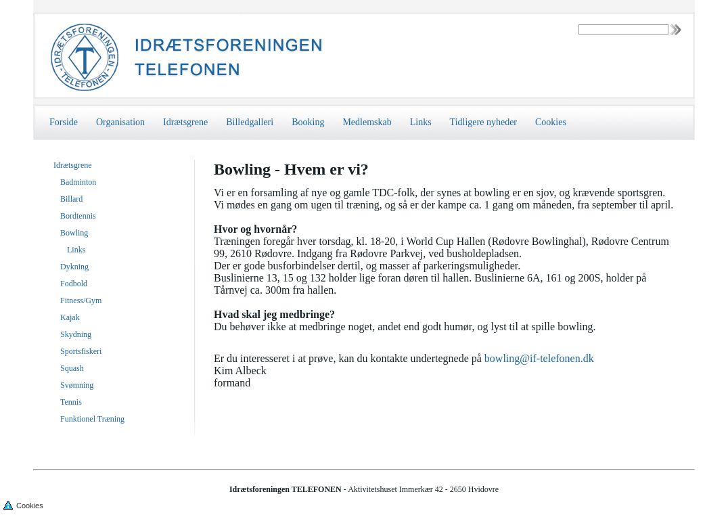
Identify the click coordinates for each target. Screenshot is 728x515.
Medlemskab (366, 122)
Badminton (78, 182)
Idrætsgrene (185, 122)
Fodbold (73, 283)
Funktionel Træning (92, 419)
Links (421, 122)
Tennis (71, 402)
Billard (71, 199)
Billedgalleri (249, 122)
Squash (72, 368)
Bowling (74, 233)
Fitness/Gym (80, 300)
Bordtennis (78, 216)
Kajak (70, 317)
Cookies (550, 122)
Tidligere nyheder (483, 122)
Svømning (76, 385)
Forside (63, 122)
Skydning (75, 334)
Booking (308, 122)
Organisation (120, 122)
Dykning (74, 266)
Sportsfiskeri (80, 351)
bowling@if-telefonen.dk (539, 360)
